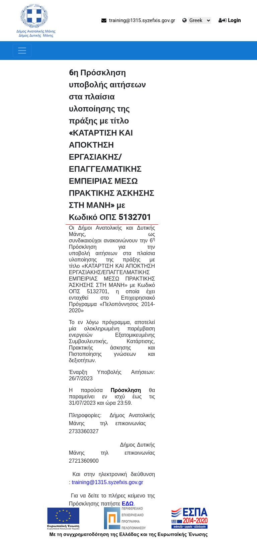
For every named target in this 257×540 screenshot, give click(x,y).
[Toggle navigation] (22, 50)
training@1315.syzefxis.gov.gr (138, 20)
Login (234, 20)
